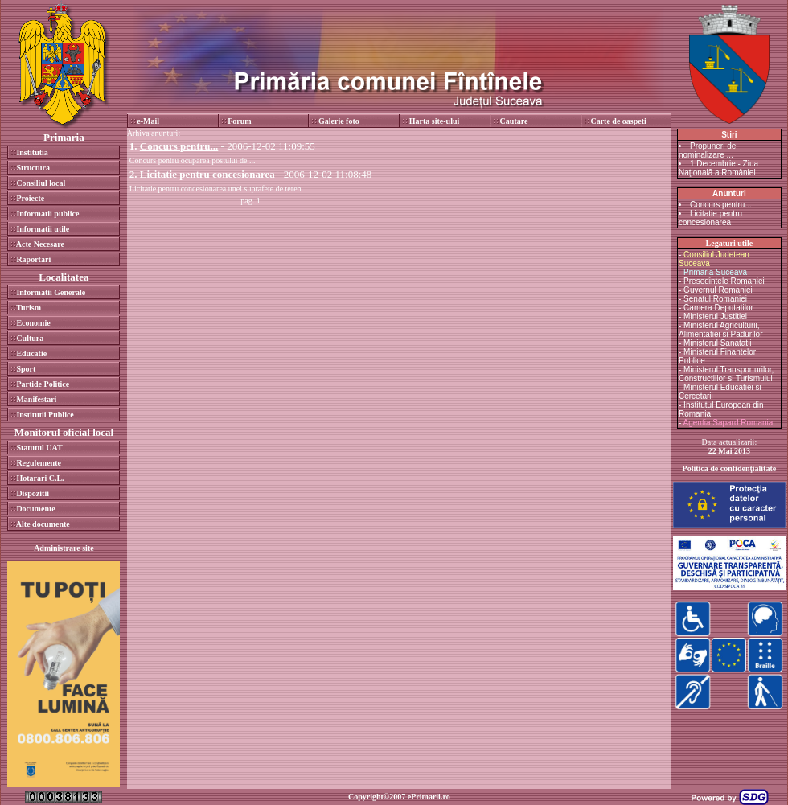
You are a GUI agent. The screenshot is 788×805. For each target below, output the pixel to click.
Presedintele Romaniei (724, 281)
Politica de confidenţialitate (730, 468)
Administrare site (64, 548)
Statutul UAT (39, 447)
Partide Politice (42, 384)
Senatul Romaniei (715, 298)
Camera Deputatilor (718, 307)
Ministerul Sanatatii (717, 343)
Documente (35, 508)
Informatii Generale (50, 292)
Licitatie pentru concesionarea (710, 218)
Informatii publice (47, 213)
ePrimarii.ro (429, 796)
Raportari (33, 259)
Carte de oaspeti (618, 121)
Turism (28, 307)
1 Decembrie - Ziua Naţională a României (718, 168)
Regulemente (38, 462)
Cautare (514, 121)
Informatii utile (42, 228)
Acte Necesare (40, 244)
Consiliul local (40, 183)
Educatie (31, 353)
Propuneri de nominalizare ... (707, 150)
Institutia (31, 152)
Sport (25, 368)
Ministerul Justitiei (715, 316)
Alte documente (43, 524)
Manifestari (36, 399)
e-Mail (148, 121)
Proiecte (30, 198)
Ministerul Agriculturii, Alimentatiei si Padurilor (721, 330)
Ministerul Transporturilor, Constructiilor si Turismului (726, 374)
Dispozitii (32, 493)
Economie (33, 322)
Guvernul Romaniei (718, 289)
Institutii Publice (44, 414)
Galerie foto (338, 121)
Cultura (29, 338)
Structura (33, 167)
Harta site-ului (434, 121)
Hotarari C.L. (40, 478)
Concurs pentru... (721, 204)
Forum (239, 121)
